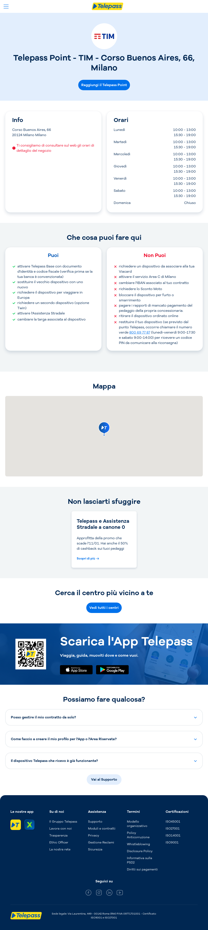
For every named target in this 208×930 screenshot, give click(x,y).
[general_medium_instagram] (98, 893)
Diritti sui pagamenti (142, 869)
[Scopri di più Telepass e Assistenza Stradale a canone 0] (88, 558)
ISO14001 (173, 835)
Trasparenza (58, 835)
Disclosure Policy (140, 851)
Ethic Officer (58, 842)
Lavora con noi (60, 828)
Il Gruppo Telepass (63, 822)
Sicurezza (95, 849)
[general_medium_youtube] (119, 893)
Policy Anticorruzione (138, 835)
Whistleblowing (138, 844)
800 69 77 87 (139, 332)
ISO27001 (173, 828)
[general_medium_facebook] (88, 893)
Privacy (93, 835)
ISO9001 (172, 842)
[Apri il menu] (6, 6)
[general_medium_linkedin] (109, 893)
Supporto (95, 822)
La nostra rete (59, 849)
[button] (104, 717)
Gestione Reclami (101, 842)
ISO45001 (173, 822)
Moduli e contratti (101, 828)
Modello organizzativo (137, 824)
